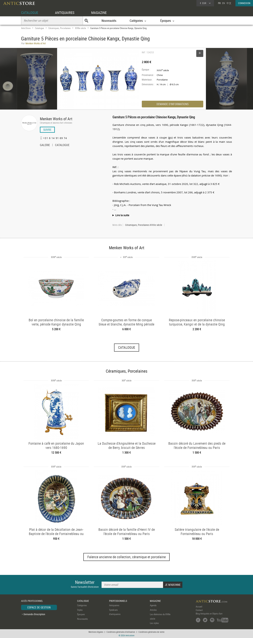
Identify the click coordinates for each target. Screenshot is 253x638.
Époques (81, 614)
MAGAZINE (99, 12)
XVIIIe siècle (80, 28)
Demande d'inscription (34, 614)
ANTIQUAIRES (64, 12)
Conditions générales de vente (151, 631)
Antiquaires (114, 605)
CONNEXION (244, 3)
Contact (199, 610)
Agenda (153, 605)
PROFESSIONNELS (118, 600)
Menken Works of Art (56, 118)
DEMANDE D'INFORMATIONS (173, 104)
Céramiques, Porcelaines (59, 28)
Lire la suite (122, 215)
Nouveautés (109, 20)
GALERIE (45, 145)
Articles (153, 609)
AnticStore (26, 28)
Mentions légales (96, 631)
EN (223, 3)
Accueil (199, 606)
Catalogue (39, 28)
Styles (80, 609)
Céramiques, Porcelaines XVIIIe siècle (143, 225)
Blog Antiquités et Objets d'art (209, 613)
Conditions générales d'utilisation (120, 631)
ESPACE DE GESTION (39, 607)
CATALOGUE (29, 12)
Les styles (154, 623)
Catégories (82, 605)
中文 (228, 3)
